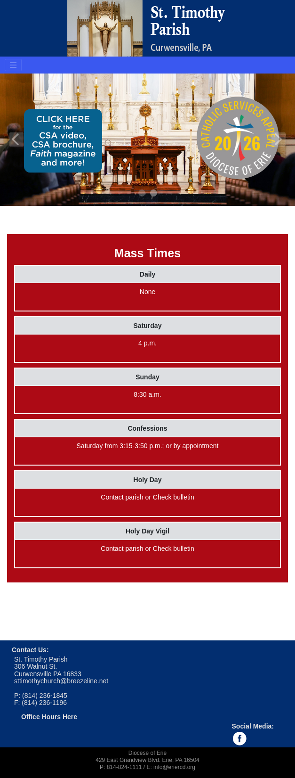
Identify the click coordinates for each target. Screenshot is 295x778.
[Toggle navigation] (13, 65)
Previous (16, 139)
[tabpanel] (147, 140)
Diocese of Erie (147, 753)
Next (278, 139)
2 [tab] (154, 193)
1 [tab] (142, 193)
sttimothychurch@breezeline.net (61, 681)
